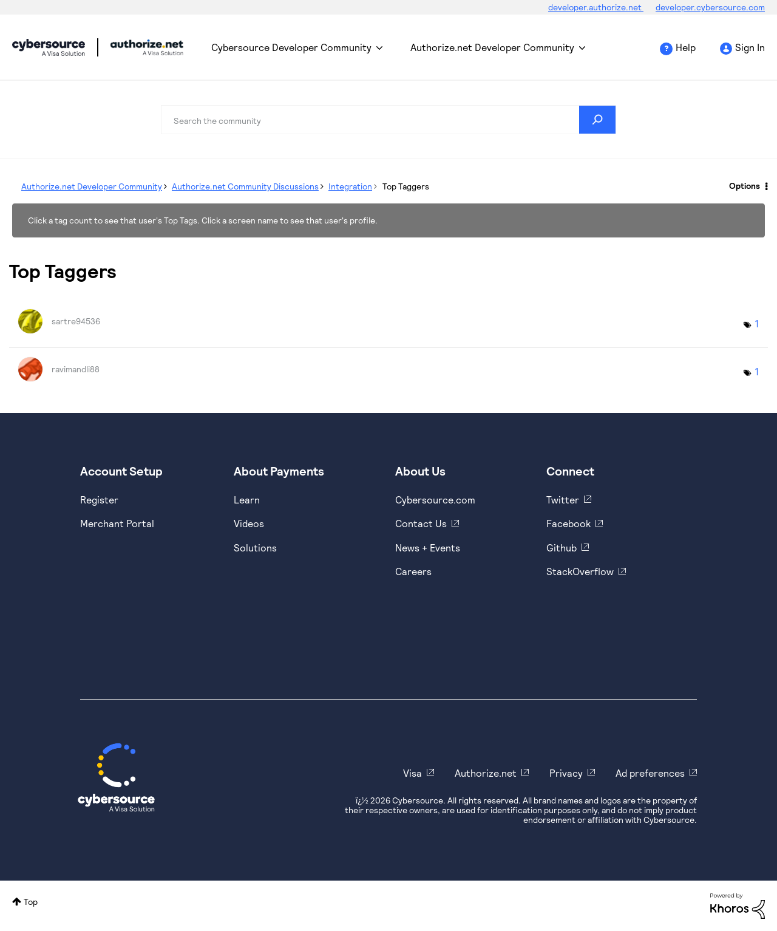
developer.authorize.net (595, 7)
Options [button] (744, 185)
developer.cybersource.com (710, 7)
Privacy (566, 773)
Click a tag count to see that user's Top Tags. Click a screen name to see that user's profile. (203, 220)
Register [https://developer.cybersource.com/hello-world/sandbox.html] (99, 499)
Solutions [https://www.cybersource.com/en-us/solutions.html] (255, 547)
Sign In (750, 47)
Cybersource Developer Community (48, 47)
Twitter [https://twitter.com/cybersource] (562, 499)
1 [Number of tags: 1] (757, 323)
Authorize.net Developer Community (492, 47)
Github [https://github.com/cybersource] (561, 547)
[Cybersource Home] (116, 777)
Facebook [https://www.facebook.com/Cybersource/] (568, 523)
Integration (350, 186)
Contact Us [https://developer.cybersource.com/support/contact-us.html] (421, 523)
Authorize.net (486, 773)
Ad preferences (650, 773)
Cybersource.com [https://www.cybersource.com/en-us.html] (435, 499)
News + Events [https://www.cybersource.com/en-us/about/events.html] (427, 547)
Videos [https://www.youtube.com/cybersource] (249, 523)
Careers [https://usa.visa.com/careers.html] (413, 571)
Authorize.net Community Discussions (245, 186)
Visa (412, 773)
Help (686, 47)
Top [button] (31, 901)
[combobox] (388, 119)
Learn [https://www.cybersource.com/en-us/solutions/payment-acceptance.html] (247, 499)
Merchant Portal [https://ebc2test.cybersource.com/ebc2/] (117, 523)
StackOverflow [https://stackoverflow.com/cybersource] (580, 571)
